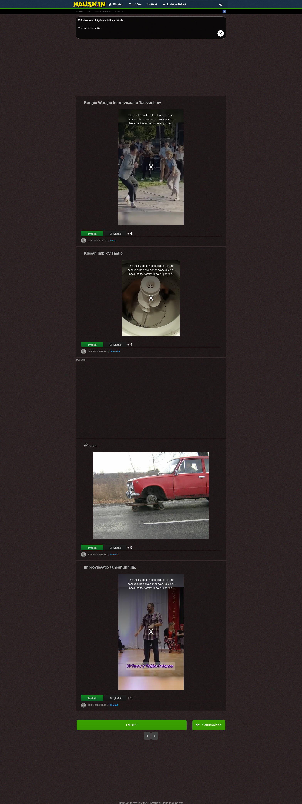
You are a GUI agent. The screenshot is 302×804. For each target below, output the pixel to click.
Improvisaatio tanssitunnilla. (110, 567)
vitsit (79, 11)
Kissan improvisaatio (103, 253)
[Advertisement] (151, 69)
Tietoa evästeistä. (89, 28)
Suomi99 (115, 351)
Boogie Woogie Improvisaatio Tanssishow (122, 102)
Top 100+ (135, 4)
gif (89, 11)
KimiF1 (114, 554)
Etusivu (131, 725)
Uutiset (152, 4)
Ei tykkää (115, 233)
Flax (112, 240)
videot (119, 11)
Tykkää (92, 233)
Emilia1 (114, 705)
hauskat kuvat (103, 11)
